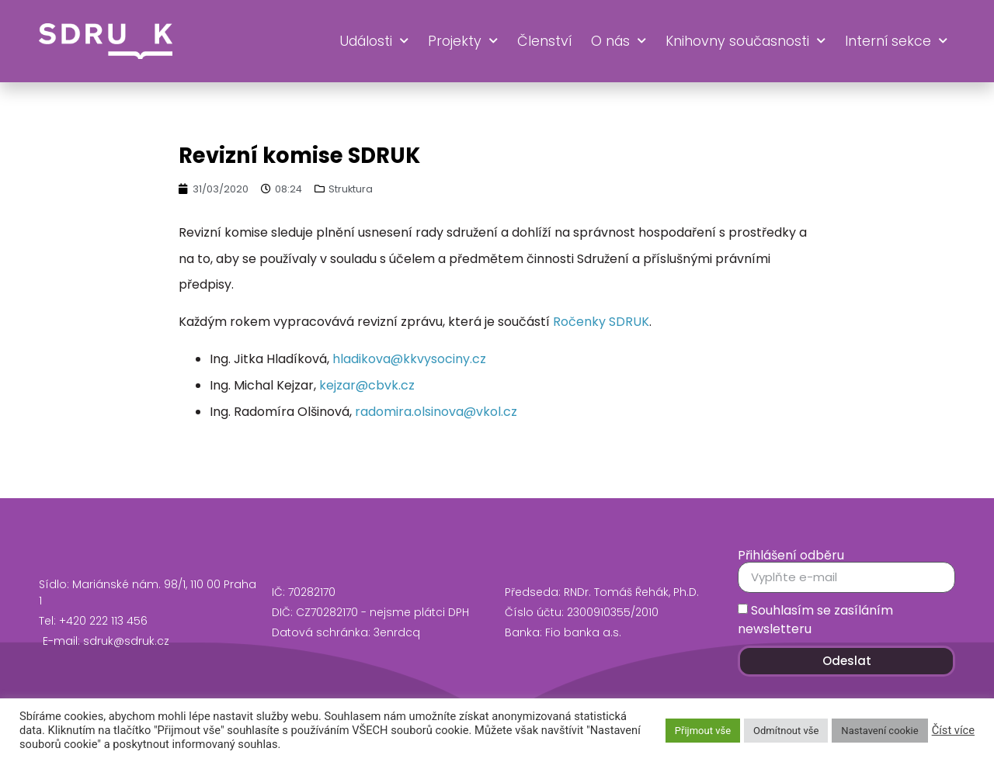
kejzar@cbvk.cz (367, 385)
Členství (544, 41)
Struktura (350, 189)
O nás (618, 41)
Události (373, 41)
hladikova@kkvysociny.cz (409, 359)
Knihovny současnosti (745, 41)
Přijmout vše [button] (703, 730)
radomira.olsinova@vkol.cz (436, 412)
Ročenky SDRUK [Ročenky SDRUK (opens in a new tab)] (601, 322)
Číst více (953, 730)
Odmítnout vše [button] (785, 730)
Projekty (463, 41)
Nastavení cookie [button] (879, 730)
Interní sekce (896, 41)
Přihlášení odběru (791, 555)
